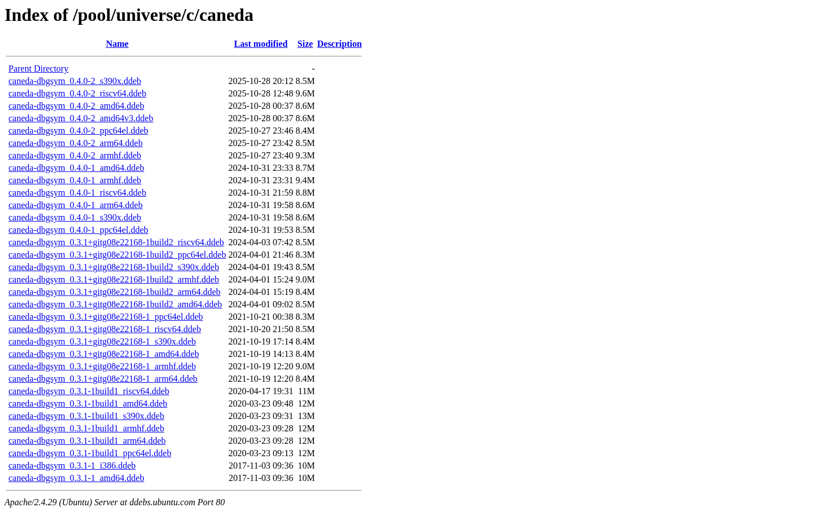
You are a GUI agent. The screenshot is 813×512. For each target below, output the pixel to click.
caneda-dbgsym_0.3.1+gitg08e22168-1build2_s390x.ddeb (113, 267)
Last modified (261, 43)
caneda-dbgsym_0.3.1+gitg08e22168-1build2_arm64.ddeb (114, 292)
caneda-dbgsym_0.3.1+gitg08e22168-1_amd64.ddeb (103, 354)
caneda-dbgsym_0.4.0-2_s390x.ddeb (74, 81)
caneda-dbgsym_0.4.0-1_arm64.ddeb (75, 205)
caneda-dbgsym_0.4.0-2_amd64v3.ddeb (80, 118)
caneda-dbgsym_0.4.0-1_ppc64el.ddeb (78, 230)
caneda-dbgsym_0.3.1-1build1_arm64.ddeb (87, 440)
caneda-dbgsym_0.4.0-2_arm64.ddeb (75, 143)
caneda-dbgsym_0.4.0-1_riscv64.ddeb (77, 192)
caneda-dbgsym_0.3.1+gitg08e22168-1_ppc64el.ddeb (105, 316)
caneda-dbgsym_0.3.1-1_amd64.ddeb (76, 478)
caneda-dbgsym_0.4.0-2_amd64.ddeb (76, 106)
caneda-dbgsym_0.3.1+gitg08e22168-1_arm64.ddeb (103, 378)
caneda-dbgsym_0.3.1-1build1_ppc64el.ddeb (89, 453)
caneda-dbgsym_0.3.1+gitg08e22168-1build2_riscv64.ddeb (116, 242)
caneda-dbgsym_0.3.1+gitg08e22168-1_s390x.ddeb (102, 341)
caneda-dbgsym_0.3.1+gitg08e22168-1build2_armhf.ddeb (113, 279)
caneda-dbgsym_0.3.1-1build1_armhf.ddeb (86, 428)
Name (117, 43)
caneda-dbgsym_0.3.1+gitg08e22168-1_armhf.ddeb (102, 366)
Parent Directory (38, 68)
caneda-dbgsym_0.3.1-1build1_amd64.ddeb (87, 403)
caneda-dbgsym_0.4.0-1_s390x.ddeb (74, 217)
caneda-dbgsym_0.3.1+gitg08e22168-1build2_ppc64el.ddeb (117, 254)
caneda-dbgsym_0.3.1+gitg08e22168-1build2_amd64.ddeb (115, 304)
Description (339, 43)
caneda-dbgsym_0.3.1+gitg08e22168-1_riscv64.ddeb (104, 329)
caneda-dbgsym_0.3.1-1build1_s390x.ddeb (86, 416)
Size (305, 43)
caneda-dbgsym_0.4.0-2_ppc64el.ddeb (78, 130)
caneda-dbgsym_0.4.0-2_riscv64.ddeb (77, 93)
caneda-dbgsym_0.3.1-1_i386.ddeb (72, 465)
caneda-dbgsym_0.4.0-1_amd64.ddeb (76, 168)
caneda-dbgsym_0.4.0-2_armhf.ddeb (74, 155)
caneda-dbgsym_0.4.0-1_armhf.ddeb (74, 180)
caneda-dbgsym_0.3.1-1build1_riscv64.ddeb (88, 391)
